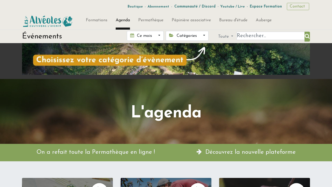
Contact (298, 6)
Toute (224, 37)
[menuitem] (96, 21)
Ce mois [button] (141, 35)
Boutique (135, 6)
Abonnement (158, 6)
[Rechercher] (307, 37)
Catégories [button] (183, 35)
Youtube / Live (232, 6)
